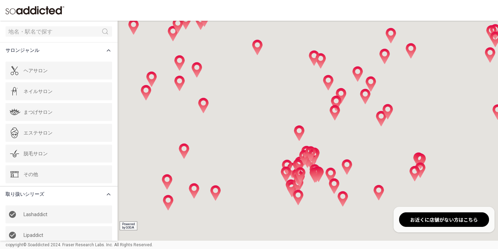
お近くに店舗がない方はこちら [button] (444, 219)
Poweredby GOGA (128, 225)
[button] (60, 50)
